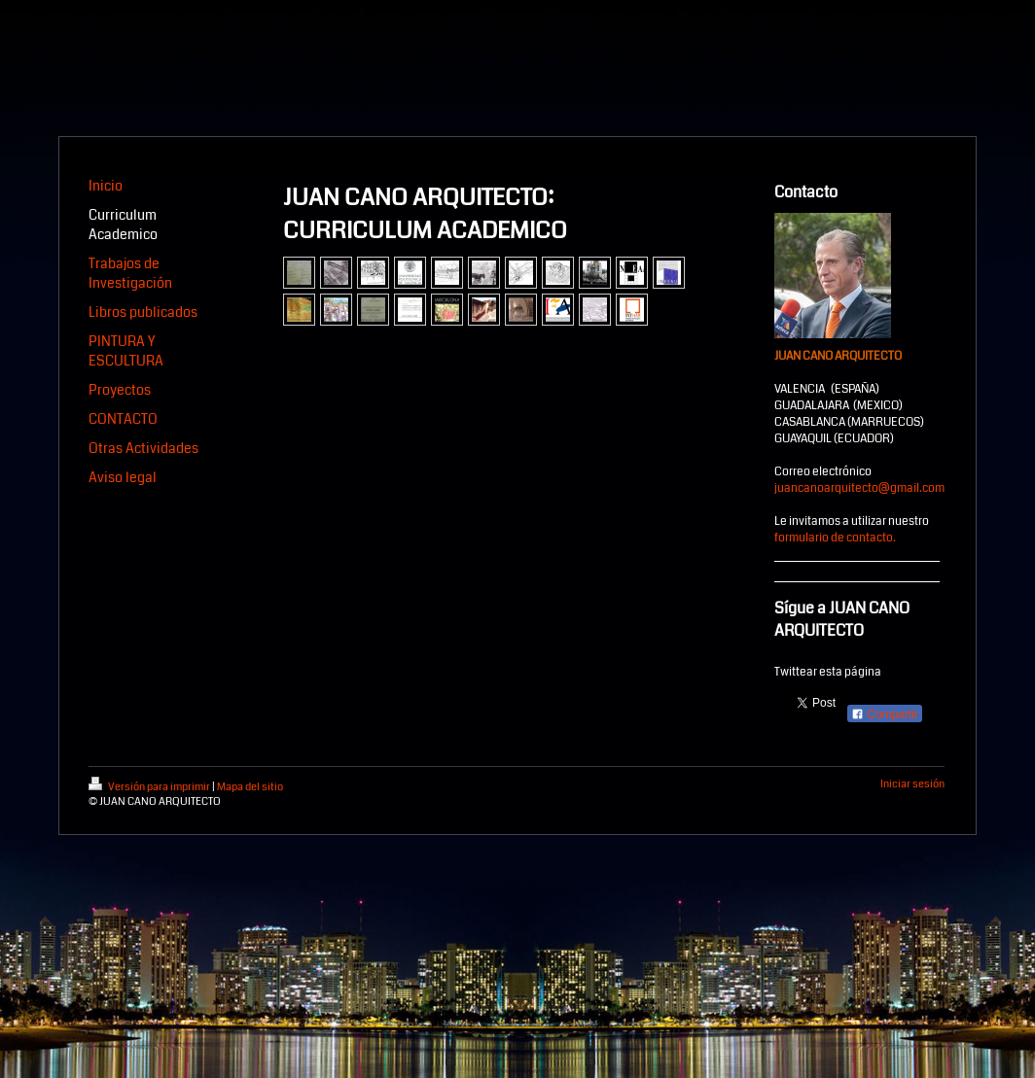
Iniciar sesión (912, 784)
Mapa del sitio (250, 787)
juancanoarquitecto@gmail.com (859, 488)
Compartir (884, 714)
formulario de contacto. (835, 538)
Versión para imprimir (150, 787)
